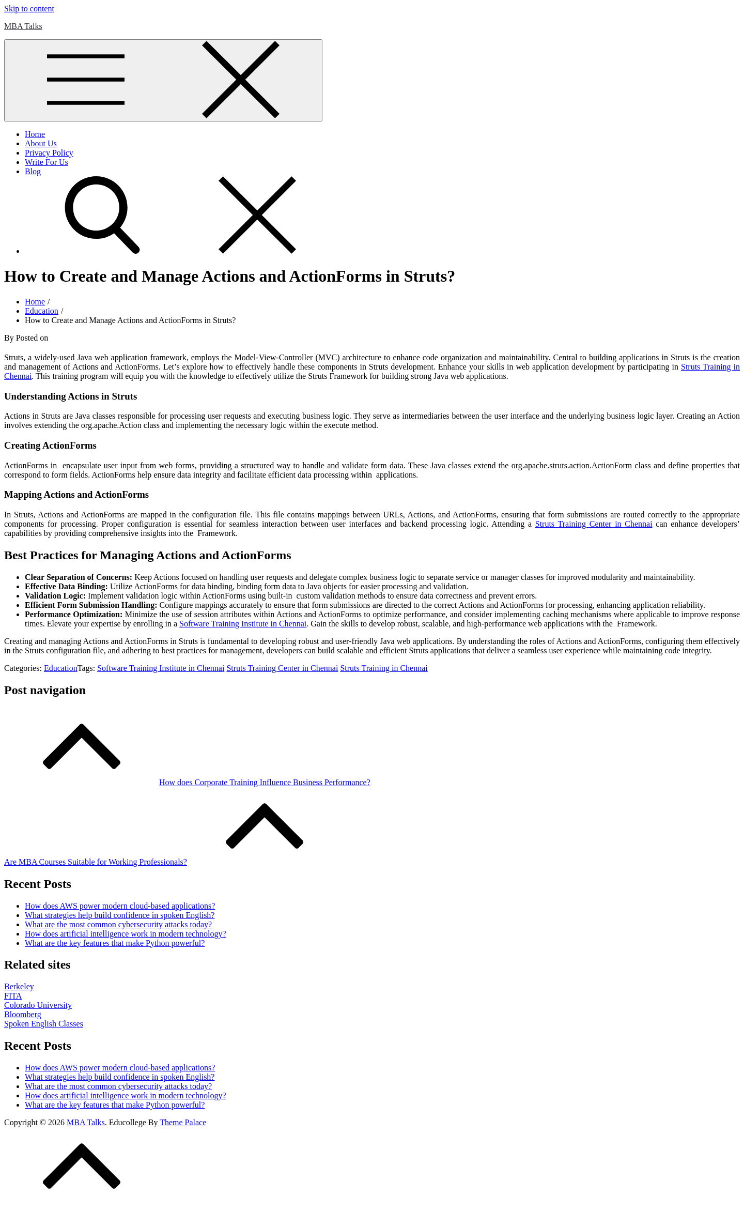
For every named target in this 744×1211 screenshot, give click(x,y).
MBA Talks (23, 26)
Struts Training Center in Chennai (282, 668)
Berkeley (19, 986)
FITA (13, 995)
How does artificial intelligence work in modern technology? (125, 933)
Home (35, 134)
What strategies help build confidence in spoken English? (119, 915)
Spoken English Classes (43, 1023)
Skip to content (29, 8)
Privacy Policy (49, 152)
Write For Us (46, 162)
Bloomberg (22, 1014)
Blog (33, 171)
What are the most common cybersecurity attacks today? (118, 924)
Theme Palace (183, 1122)
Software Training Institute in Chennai (160, 668)
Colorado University (38, 1005)
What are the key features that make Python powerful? (115, 943)
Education (61, 668)
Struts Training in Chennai (383, 668)
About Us (41, 143)
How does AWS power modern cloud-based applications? (120, 905)
